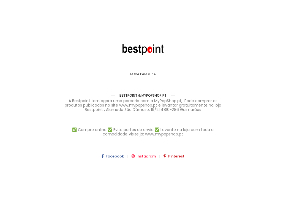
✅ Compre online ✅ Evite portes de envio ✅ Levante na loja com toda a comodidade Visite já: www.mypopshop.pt (143, 132)
